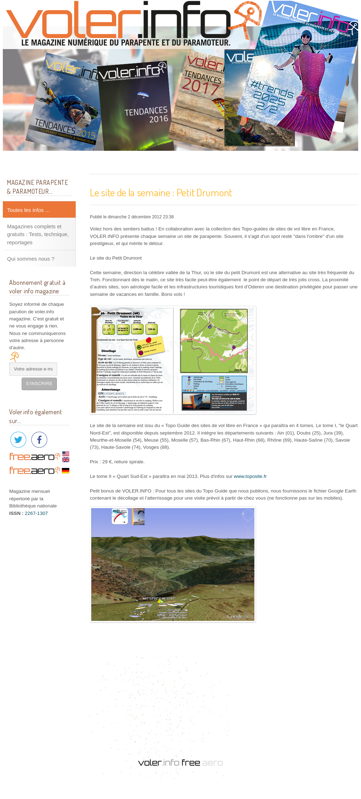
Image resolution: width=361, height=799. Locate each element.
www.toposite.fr (250, 476)
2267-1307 (36, 513)
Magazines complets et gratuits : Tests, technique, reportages (38, 234)
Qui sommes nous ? (30, 259)
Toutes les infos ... (28, 210)
